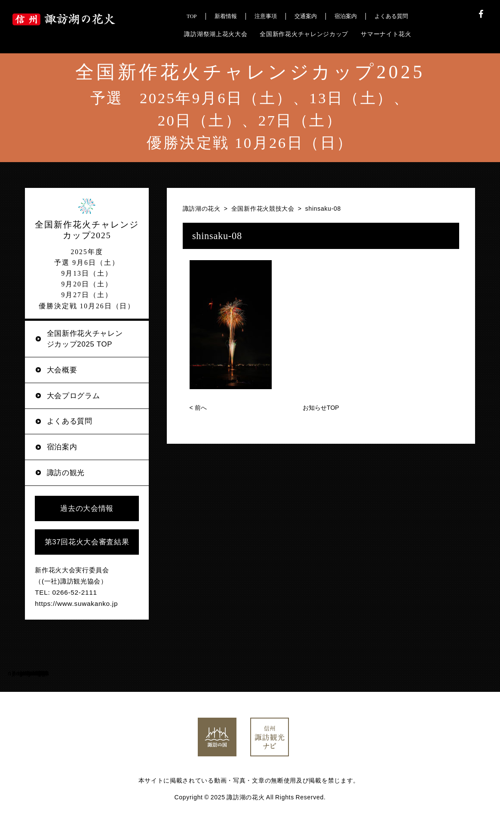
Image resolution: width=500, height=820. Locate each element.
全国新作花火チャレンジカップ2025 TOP (85, 338)
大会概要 (62, 370)
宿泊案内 (62, 447)
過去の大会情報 (86, 508)
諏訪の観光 (66, 473)
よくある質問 (69, 421)
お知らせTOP (321, 407)
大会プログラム (73, 396)
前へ (198, 407)
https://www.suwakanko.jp (76, 603)
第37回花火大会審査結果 (87, 542)
